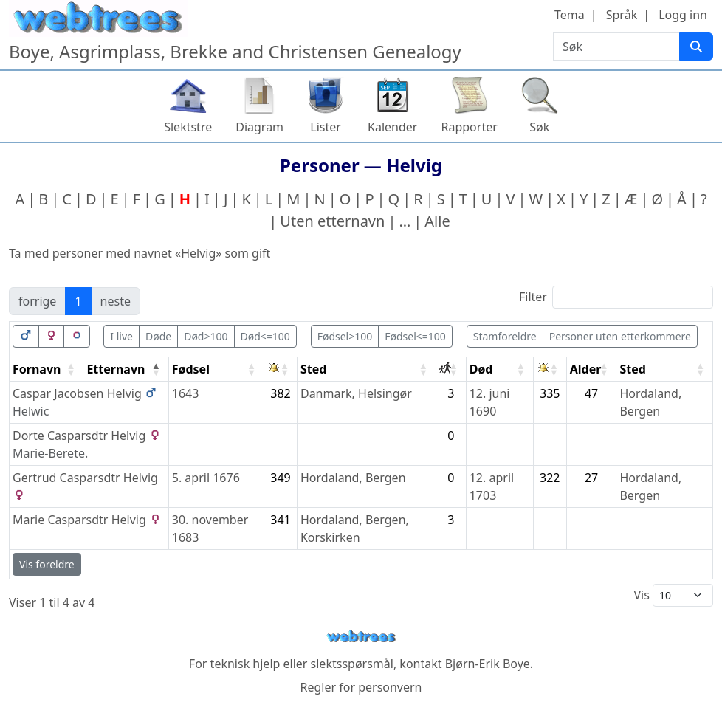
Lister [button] (325, 127)
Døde (158, 336)
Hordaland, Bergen (353, 477)
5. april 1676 (206, 477)
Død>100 (205, 336)
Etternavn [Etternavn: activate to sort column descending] (115, 369)
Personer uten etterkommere (620, 336)
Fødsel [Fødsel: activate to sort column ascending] (191, 369)
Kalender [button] (392, 127)
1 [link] (78, 301)
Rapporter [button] (469, 127)
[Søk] (696, 46)
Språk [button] (621, 15)
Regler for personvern (361, 687)
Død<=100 (265, 336)
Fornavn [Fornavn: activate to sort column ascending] (37, 369)
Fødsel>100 (345, 336)
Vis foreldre (47, 564)
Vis (673, 595)
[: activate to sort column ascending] (281, 369)
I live (121, 336)
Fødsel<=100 (415, 336)
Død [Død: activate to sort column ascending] (481, 369)
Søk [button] (539, 127)
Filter (616, 297)
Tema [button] (569, 15)
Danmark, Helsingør (356, 393)
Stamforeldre (505, 336)
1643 (185, 393)
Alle (437, 221)
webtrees (361, 636)
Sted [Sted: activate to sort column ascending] (313, 369)
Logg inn (683, 15)
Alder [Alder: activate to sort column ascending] (586, 369)
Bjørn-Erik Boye (487, 663)
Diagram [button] (259, 127)
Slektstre (188, 127)
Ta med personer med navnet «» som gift (139, 253)
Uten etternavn (332, 221)
